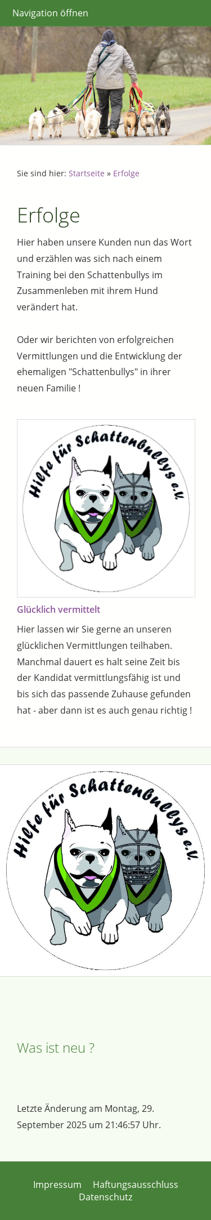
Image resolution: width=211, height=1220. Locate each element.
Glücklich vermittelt (58, 609)
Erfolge (126, 173)
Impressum (57, 1184)
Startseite (87, 173)
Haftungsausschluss (135, 1184)
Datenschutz (105, 1197)
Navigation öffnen (50, 13)
